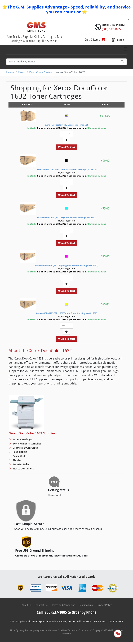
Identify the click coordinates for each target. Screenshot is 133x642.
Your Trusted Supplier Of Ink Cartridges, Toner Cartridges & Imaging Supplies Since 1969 (35, 38)
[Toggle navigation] (125, 49)
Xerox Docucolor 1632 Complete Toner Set (66, 124)
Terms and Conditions (63, 605)
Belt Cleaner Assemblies (26, 443)
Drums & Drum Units (25, 447)
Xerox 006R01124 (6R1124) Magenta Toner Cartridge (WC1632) (66, 265)
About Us (26, 605)
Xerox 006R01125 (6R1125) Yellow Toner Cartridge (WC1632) (66, 313)
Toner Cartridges (22, 439)
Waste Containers (23, 468)
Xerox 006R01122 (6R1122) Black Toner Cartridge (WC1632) (66, 169)
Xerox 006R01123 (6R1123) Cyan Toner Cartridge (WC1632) (66, 217)
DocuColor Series (40, 72)
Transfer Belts (20, 464)
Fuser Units (19, 456)
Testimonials (86, 605)
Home (10, 72)
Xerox (21, 72)
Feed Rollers (19, 451)
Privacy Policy (104, 605)
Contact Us (41, 605)
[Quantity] (70, 134)
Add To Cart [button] (66, 147)
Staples (16, 460)
